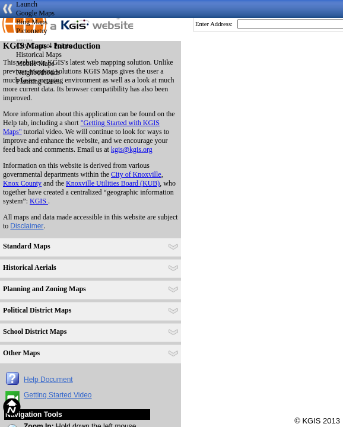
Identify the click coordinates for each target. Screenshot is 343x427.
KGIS (39, 201)
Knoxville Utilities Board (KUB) (113, 183)
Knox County (22, 183)
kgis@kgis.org (132, 149)
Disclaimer (26, 226)
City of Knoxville (136, 174)
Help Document (48, 379)
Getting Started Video (58, 395)
